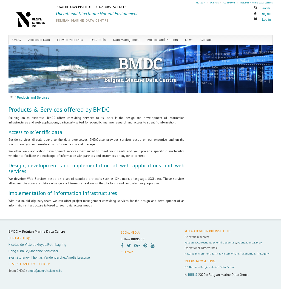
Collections (204, 242)
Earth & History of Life (225, 253)
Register (266, 14)
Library (258, 242)
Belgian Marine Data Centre (217, 267)
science (214, 2)
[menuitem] (18, 39)
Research (190, 242)
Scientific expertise (224, 242)
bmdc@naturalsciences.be (45, 271)
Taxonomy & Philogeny (255, 253)
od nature (230, 2)
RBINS (192, 274)
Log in (266, 19)
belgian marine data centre (256, 2)
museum (200, 2)
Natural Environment (197, 253)
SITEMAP (127, 252)
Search (265, 8)
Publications (245, 242)
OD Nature (191, 267)
